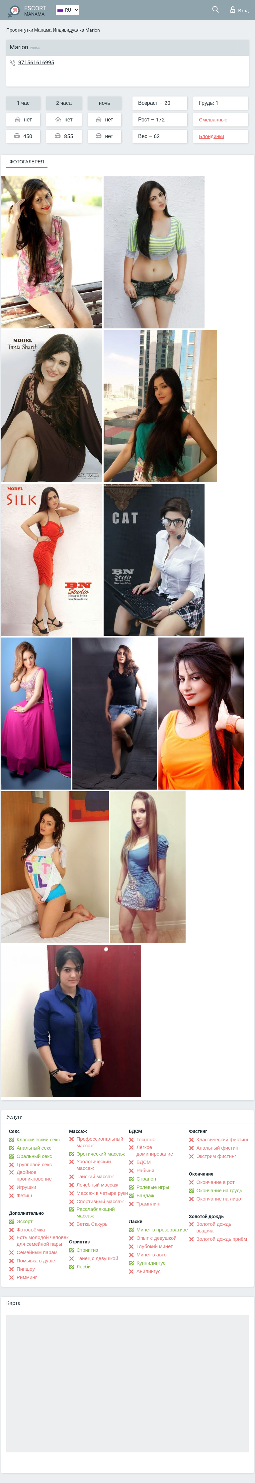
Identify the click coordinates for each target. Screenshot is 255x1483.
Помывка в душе (36, 1261)
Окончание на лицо (219, 1199)
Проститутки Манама (28, 30)
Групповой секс (34, 1165)
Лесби (84, 1267)
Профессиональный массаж (100, 1142)
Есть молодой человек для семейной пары (42, 1240)
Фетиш (24, 1196)
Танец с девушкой (97, 1258)
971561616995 (36, 62)
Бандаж (145, 1196)
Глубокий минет (154, 1246)
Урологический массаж (94, 1165)
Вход (239, 9)
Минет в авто (151, 1255)
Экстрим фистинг (216, 1156)
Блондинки (211, 136)
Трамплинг (148, 1204)
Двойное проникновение (34, 1175)
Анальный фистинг (218, 1148)
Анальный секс (34, 1148)
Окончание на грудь (219, 1191)
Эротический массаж (101, 1154)
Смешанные (213, 120)
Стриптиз (87, 1250)
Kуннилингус (150, 1263)
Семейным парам (37, 1252)
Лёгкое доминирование (154, 1150)
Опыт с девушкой (156, 1238)
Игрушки (26, 1187)
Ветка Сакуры (93, 1224)
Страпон (146, 1179)
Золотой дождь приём (222, 1239)
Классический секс (38, 1140)
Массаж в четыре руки (102, 1193)
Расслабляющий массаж (96, 1212)
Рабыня (145, 1171)
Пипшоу (26, 1269)
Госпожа (146, 1140)
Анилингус (148, 1271)
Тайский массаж (95, 1177)
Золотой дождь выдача (214, 1227)
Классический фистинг (223, 1140)
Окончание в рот (216, 1182)
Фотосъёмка (31, 1230)
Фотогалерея (27, 161)
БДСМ (143, 1162)
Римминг (27, 1277)
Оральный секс (34, 1156)
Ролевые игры (152, 1187)
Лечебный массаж (98, 1185)
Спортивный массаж (100, 1202)
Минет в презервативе (162, 1230)
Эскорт (25, 1221)
